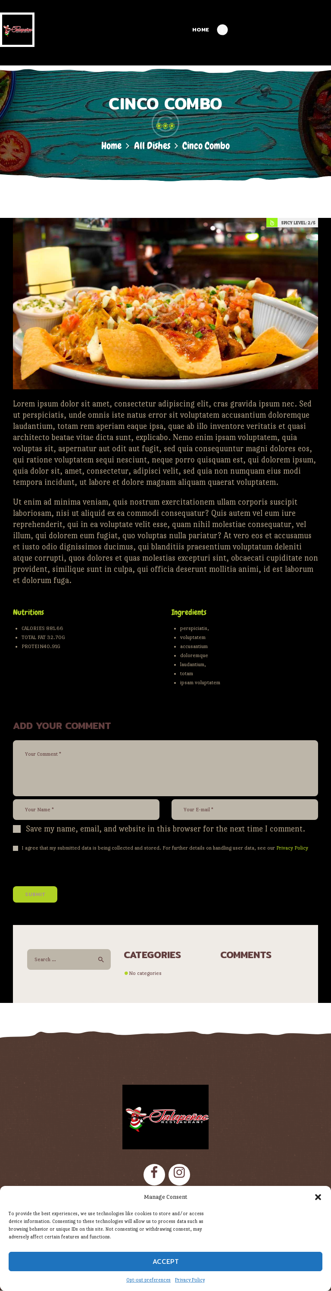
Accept (166, 1261)
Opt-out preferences (148, 1280)
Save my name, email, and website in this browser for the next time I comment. (165, 828)
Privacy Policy (190, 1280)
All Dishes (152, 146)
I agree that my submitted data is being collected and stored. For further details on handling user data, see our (165, 848)
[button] (318, 1197)
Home (111, 146)
